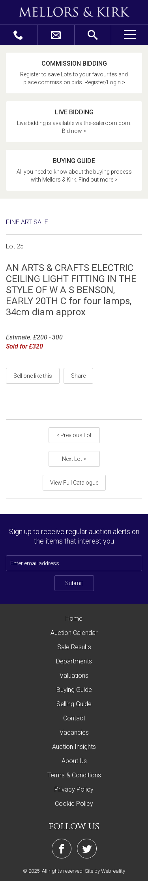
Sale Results (74, 647)
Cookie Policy (74, 803)
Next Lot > (74, 459)
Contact (74, 718)
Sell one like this (32, 376)
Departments (74, 661)
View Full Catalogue (74, 482)
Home (74, 618)
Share (78, 376)
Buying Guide (74, 689)
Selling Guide (74, 704)
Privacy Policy (74, 789)
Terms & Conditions (74, 775)
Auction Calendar (74, 633)
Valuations (74, 675)
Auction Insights (74, 746)
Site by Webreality (105, 871)
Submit (74, 583)
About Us (74, 761)
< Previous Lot (74, 435)
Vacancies (74, 732)
